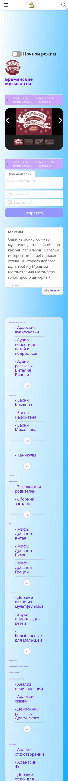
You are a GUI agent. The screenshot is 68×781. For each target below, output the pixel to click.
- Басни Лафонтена (34, 394)
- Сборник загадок (33, 472)
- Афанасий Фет (31, 699)
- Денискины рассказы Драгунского (28, 651)
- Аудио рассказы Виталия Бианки (32, 359)
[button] (60, 120)
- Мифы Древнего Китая (33, 500)
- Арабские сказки (33, 638)
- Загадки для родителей (29, 462)
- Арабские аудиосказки (28, 329)
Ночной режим (39, 54)
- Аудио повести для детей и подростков (31, 344)
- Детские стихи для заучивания (35, 710)
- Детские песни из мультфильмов (34, 555)
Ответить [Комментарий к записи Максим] (54, 291)
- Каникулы (26, 428)
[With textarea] (34, 183)
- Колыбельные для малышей (35, 580)
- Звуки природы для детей (32, 567)
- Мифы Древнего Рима (33, 512)
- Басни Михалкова (34, 402)
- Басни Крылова (32, 387)
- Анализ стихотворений (30, 689)
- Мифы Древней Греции (32, 525)
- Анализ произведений (30, 628)
